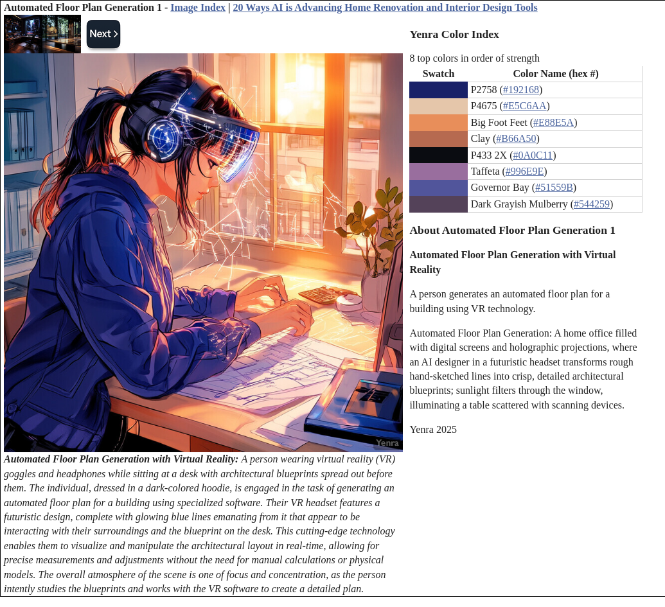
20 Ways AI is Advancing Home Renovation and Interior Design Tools (385, 7)
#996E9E (525, 171)
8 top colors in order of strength (474, 58)
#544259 (592, 203)
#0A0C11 (533, 155)
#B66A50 (516, 138)
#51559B (554, 187)
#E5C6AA (525, 105)
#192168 (521, 89)
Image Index (198, 7)
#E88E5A (553, 122)
